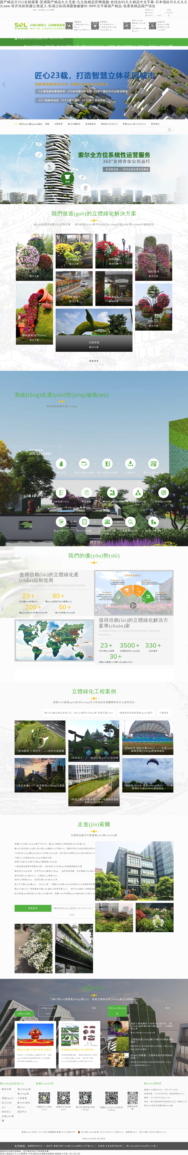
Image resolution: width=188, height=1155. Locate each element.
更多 (94, 1008)
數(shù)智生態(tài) (127, 46)
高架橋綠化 (90, 124)
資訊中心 (153, 46)
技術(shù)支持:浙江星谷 (94, 1139)
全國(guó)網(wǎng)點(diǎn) (149, 12)
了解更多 (164, 713)
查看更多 (94, 361)
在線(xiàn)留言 (169, 12)
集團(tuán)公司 (45, 1083)
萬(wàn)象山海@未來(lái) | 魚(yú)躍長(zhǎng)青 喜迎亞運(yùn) (78, 713)
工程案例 (111, 46)
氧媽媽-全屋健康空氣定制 (110, 1146)
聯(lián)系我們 (153, 1083)
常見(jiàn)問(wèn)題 (117, 1011)
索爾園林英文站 (35, 1146)
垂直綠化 (155, 124)
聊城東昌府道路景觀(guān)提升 (136, 713)
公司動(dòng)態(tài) (48, 1011)
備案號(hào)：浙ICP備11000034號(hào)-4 (146, 1132)
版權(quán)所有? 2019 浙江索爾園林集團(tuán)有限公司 (48, 1132)
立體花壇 (58, 124)
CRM (159, 15)
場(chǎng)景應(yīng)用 (68, 46)
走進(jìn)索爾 (166, 46)
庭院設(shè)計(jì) (109, 124)
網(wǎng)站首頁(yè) (34, 46)
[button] (4, 84)
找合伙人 (142, 46)
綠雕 (47, 124)
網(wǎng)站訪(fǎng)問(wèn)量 (141, 1146)
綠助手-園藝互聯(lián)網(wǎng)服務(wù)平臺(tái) (70, 1146)
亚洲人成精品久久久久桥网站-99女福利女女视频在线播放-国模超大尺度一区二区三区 (40, 1154)
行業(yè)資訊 (24, 1014)
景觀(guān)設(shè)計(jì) (93, 46)
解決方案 (50, 46)
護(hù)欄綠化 (74, 124)
